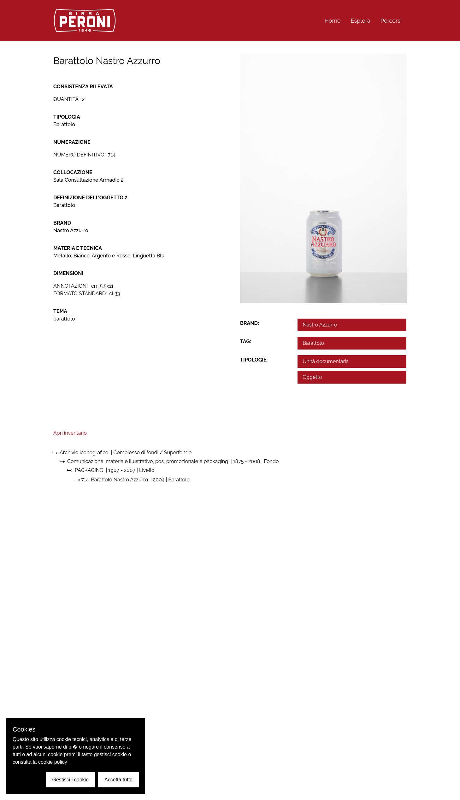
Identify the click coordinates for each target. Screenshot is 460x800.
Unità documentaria (326, 361)
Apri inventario (70, 433)
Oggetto (312, 377)
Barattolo (313, 343)
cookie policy (52, 762)
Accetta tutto (118, 779)
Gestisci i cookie (70, 779)
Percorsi (391, 20)
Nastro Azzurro (320, 325)
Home (333, 20)
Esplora (360, 20)
